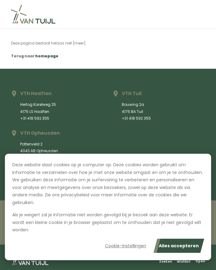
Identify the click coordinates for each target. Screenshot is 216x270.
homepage (46, 56)
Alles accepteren (179, 246)
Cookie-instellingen (125, 246)
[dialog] (108, 207)
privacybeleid (75, 195)
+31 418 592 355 (34, 118)
